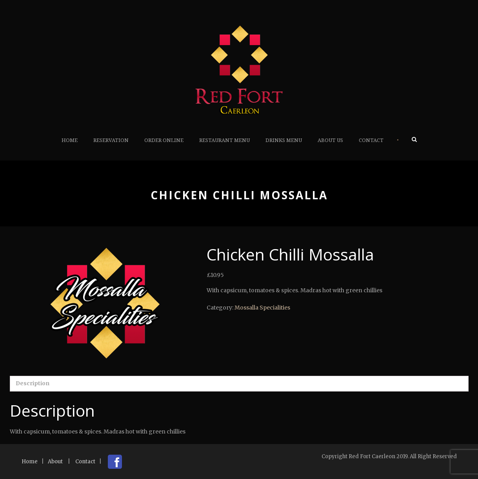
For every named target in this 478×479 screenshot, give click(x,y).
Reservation (111, 140)
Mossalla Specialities (262, 307)
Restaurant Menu (224, 140)
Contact (371, 140)
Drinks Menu (283, 140)
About (55, 461)
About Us (330, 140)
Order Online (164, 140)
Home (70, 140)
